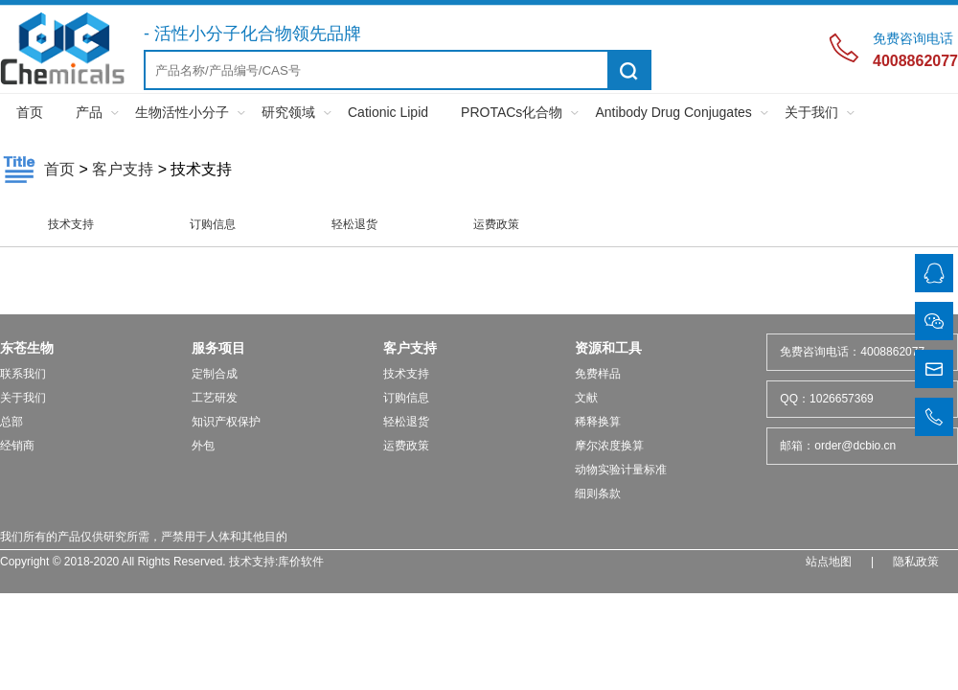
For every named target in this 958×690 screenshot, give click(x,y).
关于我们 (811, 112)
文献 (586, 397)
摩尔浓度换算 (609, 445)
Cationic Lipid (388, 112)
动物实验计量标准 (621, 469)
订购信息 (213, 224)
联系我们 (23, 373)
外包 (203, 445)
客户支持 (122, 169)
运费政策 (496, 224)
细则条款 (598, 493)
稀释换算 (598, 421)
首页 (29, 112)
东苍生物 (27, 348)
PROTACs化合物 (511, 112)
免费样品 (598, 373)
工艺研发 (215, 397)
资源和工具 (608, 348)
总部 (11, 421)
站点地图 (829, 561)
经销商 (17, 445)
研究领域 (288, 112)
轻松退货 (354, 224)
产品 (89, 112)
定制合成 (215, 373)
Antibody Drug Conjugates (673, 112)
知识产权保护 (226, 421)
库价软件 (301, 561)
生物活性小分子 (182, 112)
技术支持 (71, 224)
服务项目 (218, 348)
